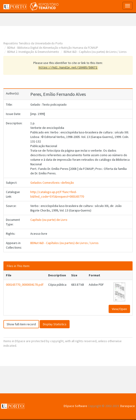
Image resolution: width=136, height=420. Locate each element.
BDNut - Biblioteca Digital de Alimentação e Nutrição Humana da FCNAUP (52, 48)
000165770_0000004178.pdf (24, 285)
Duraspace (127, 406)
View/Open (119, 309)
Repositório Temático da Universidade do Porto (33, 43)
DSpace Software (75, 406)
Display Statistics (54, 324)
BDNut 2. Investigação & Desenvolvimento (33, 52)
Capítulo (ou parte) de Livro (48, 220)
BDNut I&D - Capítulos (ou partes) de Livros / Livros (95, 52)
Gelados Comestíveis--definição (52, 183)
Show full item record (21, 324)
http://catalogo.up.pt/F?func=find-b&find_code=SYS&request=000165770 (57, 194)
